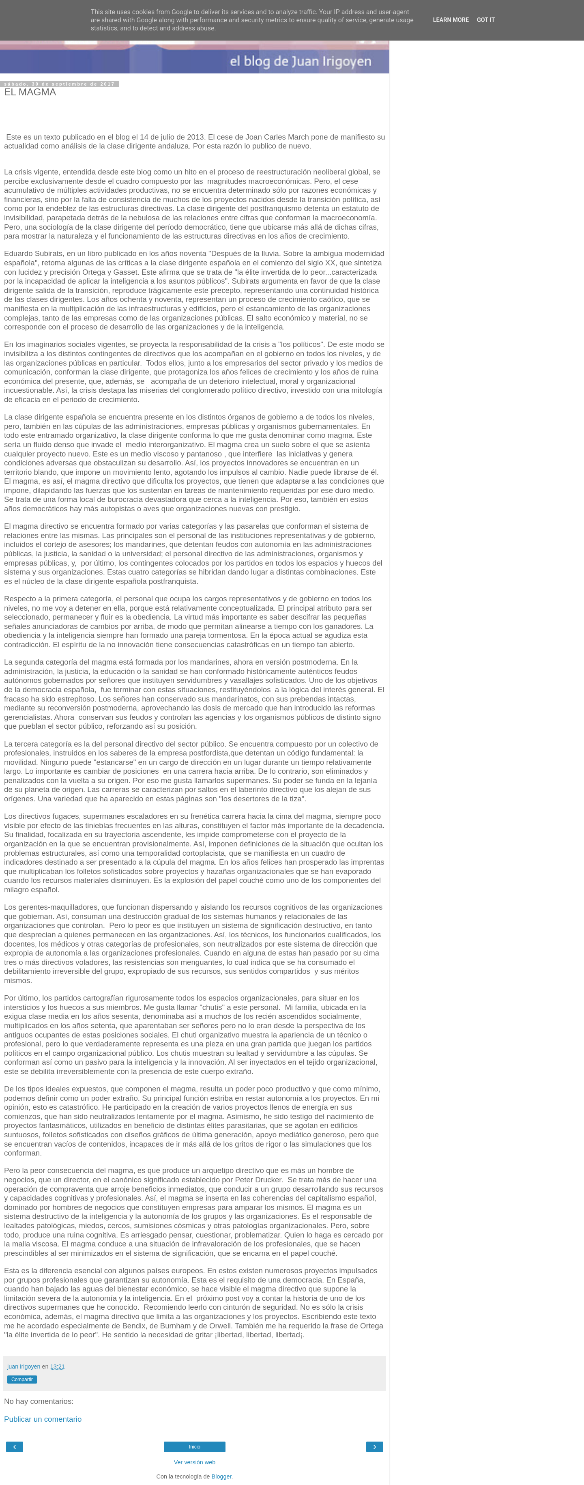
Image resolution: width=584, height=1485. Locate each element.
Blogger (222, 1476)
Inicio (194, 1447)
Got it (486, 20)
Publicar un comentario (43, 1419)
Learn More (451, 20)
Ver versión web (194, 1462)
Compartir (22, 1379)
